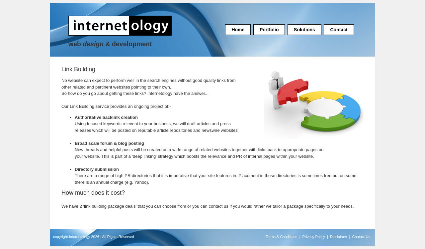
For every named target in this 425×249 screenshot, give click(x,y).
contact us (218, 206)
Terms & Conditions (281, 237)
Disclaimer (338, 237)
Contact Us (361, 237)
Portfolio (269, 29)
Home (237, 29)
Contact (338, 29)
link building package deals (109, 206)
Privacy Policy (313, 237)
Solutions (304, 29)
